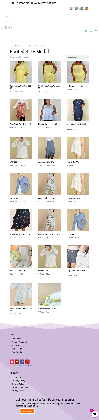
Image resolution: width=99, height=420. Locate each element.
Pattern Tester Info (20, 342)
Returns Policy (18, 384)
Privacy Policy (17, 390)
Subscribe (27, 411)
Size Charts (16, 338)
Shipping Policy (18, 380)
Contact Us (16, 377)
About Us (16, 345)
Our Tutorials (17, 352)
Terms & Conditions (20, 387)
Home (12, 46)
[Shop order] (77, 57)
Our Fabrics (17, 349)
